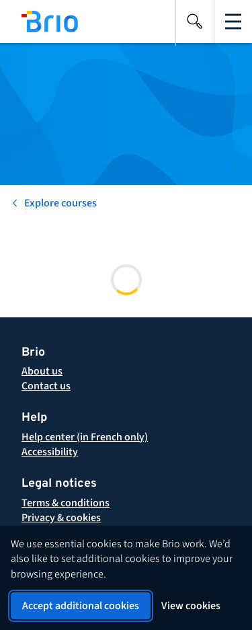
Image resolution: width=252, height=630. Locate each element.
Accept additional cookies (80, 605)
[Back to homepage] (44, 21)
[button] (66, 503)
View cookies (190, 605)
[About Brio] (42, 371)
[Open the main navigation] (233, 21)
